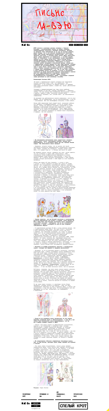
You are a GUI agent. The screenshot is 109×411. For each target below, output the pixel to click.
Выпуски (35, 403)
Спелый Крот (73, 406)
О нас (36, 406)
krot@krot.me (36, 408)
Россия (85, 44)
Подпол (71, 44)
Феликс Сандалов (78, 44)
